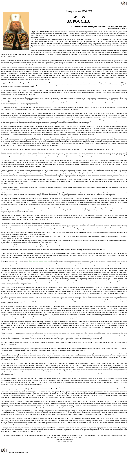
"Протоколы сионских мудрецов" (40, 261)
